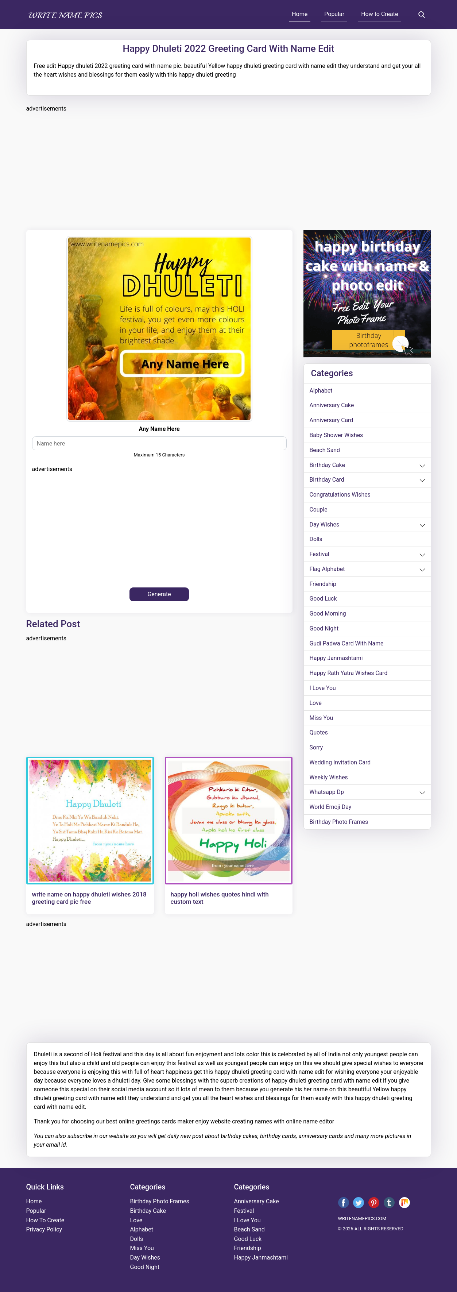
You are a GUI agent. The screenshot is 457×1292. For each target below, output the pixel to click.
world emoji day (331, 809)
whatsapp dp (327, 794)
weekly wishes (329, 779)
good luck (323, 600)
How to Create (379, 14)
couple (319, 510)
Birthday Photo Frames (339, 824)
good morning (328, 615)
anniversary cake (332, 405)
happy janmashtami (337, 659)
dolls (316, 540)
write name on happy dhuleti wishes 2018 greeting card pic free (89, 898)
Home (299, 14)
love (316, 704)
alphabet (321, 390)
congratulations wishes (340, 495)
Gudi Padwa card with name (347, 644)
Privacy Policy (44, 1229)
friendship (323, 585)
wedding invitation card (340, 764)
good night (324, 629)
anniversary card (332, 420)
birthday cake (327, 465)
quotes (319, 734)
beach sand (325, 450)
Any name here (159, 428)
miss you (321, 719)
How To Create (45, 1220)
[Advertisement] (228, 170)
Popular (334, 14)
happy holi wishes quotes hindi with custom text (220, 898)
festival (320, 555)
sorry (316, 749)
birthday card (327, 480)
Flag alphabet (327, 570)
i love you (323, 689)
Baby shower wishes (337, 435)
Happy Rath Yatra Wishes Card (349, 674)
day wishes (325, 525)
